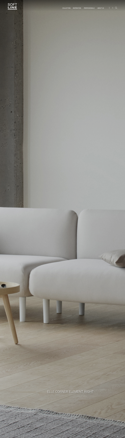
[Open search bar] (116, 9)
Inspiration (77, 8)
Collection (66, 8)
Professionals (89, 8)
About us (100, 8)
